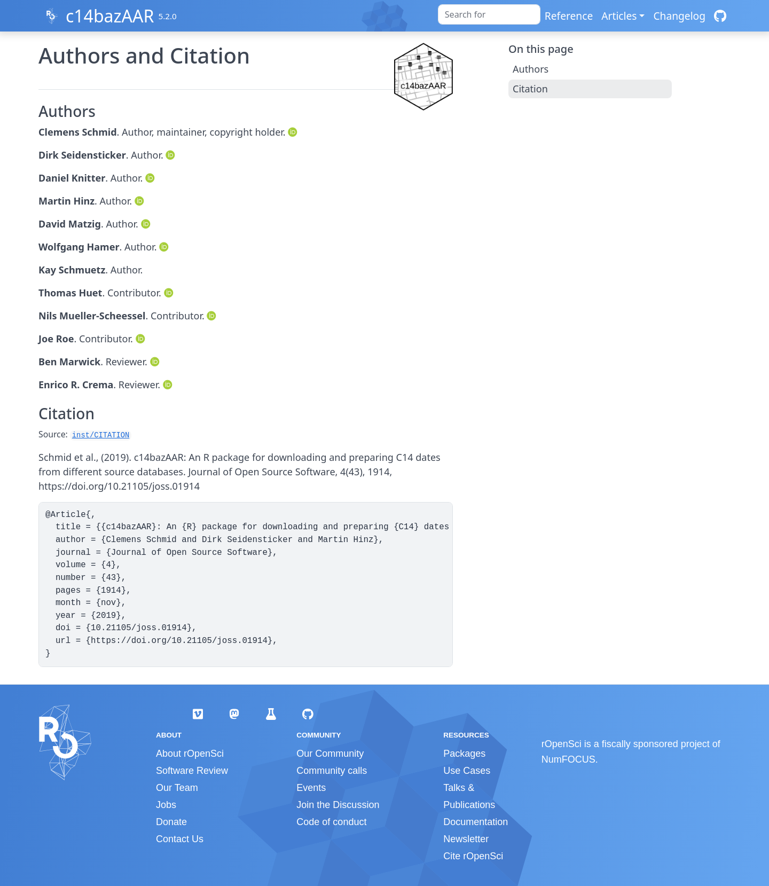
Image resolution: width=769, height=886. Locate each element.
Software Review (192, 770)
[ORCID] (294, 132)
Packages (464, 753)
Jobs (166, 804)
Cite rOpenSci (473, 856)
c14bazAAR (110, 16)
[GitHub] (720, 15)
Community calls (331, 770)
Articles (619, 16)
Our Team (177, 787)
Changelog (679, 16)
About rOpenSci (190, 753)
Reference (569, 16)
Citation (530, 88)
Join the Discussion (337, 804)
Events (311, 787)
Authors (530, 68)
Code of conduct (331, 822)
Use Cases (466, 770)
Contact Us (179, 839)
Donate (171, 822)
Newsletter (466, 839)
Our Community (330, 753)
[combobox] (489, 14)
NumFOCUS (568, 759)
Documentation (475, 822)
